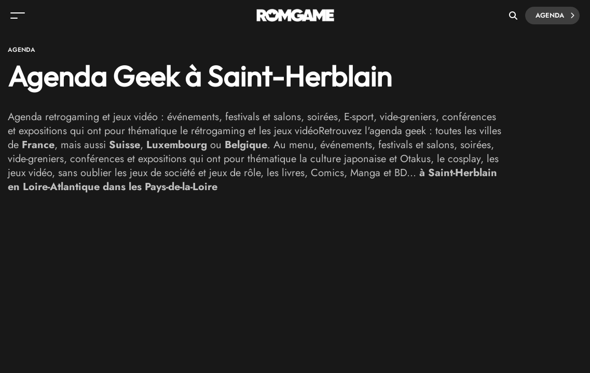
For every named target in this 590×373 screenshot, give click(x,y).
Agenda (555, 15)
